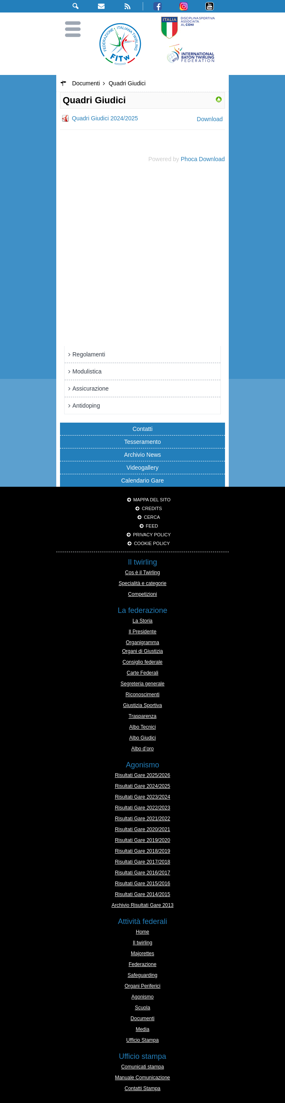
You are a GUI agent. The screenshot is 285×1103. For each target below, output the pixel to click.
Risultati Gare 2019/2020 (142, 840)
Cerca (152, 517)
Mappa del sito (152, 499)
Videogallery (143, 467)
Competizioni (142, 594)
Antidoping (86, 405)
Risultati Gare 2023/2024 (142, 797)
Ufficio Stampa (142, 1040)
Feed (152, 525)
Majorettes (142, 953)
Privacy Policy (152, 534)
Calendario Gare (142, 480)
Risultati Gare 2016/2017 (142, 873)
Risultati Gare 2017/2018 (142, 862)
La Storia (142, 621)
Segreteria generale (142, 684)
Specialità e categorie (143, 583)
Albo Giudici (142, 738)
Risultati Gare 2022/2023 (142, 808)
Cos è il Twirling (142, 572)
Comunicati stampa (142, 1067)
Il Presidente (143, 632)
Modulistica (87, 371)
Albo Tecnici (142, 727)
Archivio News (142, 454)
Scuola (142, 1008)
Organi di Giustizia (142, 651)
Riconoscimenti (142, 694)
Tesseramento (142, 441)
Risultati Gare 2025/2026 (142, 775)
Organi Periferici (142, 986)
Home (142, 932)
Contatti (142, 429)
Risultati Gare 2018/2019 (142, 851)
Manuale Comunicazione (142, 1078)
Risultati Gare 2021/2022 (142, 819)
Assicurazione (90, 388)
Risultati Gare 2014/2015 (142, 894)
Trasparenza (143, 716)
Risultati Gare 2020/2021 (142, 829)
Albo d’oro (142, 749)
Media (143, 1029)
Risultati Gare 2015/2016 (142, 883)
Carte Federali (142, 673)
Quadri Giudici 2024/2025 (105, 118)
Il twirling (142, 943)
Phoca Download (203, 159)
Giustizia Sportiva (142, 705)
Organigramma (142, 642)
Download (209, 119)
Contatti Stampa (142, 1088)
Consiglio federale (142, 662)
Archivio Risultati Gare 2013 (143, 905)
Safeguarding (142, 975)
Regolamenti (88, 354)
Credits (152, 508)
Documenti (142, 1018)
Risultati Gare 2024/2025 (142, 786)
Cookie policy (152, 543)
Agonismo (142, 997)
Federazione (143, 964)
